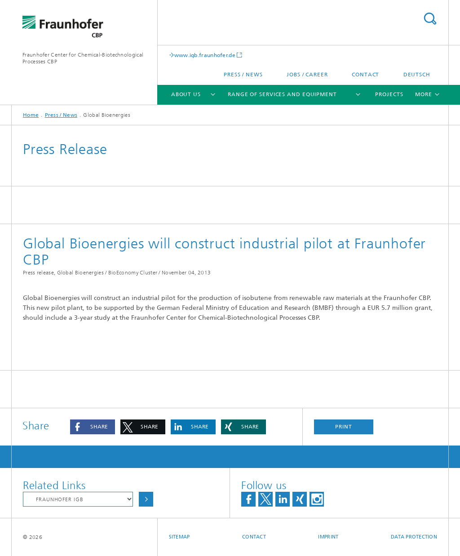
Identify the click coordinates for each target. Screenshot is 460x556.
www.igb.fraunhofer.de (204, 55)
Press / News (243, 74)
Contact (365, 74)
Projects (389, 94)
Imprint (328, 537)
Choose (146, 499)
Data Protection (414, 537)
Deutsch (416, 74)
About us (186, 94)
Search (430, 18)
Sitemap (179, 537)
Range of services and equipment (282, 94)
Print (343, 427)
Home (31, 115)
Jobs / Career (307, 74)
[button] (92, 426)
